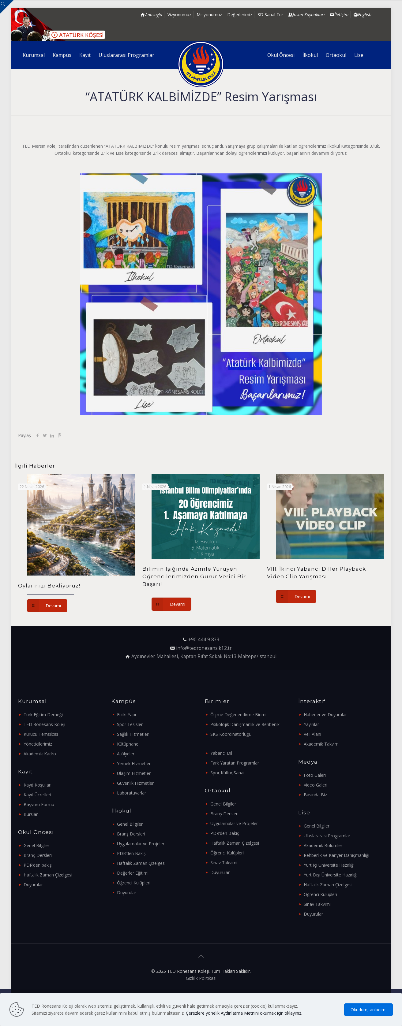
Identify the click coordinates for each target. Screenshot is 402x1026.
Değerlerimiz (239, 14)
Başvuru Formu (39, 804)
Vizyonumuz (179, 14)
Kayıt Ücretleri (37, 795)
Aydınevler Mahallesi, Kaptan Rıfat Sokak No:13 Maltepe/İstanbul (203, 656)
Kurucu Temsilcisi (41, 734)
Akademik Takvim (321, 744)
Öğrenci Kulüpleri (133, 883)
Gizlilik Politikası (201, 978)
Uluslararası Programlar (327, 836)
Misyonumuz (209, 14)
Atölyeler (125, 754)
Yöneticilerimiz (38, 744)
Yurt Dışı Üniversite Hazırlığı (331, 875)
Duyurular (33, 884)
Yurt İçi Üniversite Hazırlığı (329, 865)
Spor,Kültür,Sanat (227, 773)
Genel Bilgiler (36, 845)
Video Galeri (315, 785)
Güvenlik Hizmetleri (136, 783)
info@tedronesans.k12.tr (204, 648)
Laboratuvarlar (131, 793)
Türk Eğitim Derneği (43, 714)
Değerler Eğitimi (132, 873)
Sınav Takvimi (223, 862)
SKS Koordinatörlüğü (230, 734)
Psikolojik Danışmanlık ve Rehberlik (245, 724)
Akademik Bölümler (323, 845)
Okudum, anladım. (368, 1010)
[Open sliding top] (7, 7)
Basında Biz (315, 795)
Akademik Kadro (40, 754)
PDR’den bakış (38, 865)
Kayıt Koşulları (37, 785)
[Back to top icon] (201, 956)
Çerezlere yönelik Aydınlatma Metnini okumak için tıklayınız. (244, 1013)
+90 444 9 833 (204, 639)
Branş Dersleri (38, 855)
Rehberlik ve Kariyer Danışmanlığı (336, 855)
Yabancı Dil (221, 753)
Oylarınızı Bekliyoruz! (49, 586)
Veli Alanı (312, 734)
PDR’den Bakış (131, 853)
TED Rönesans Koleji (44, 724)
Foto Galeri (315, 775)
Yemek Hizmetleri (134, 763)
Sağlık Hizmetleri (133, 734)
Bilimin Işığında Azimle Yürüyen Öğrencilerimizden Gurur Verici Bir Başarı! (194, 576)
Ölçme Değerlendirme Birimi (238, 714)
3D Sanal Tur (270, 14)
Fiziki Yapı (126, 714)
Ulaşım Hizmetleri (134, 773)
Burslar (31, 814)
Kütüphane (127, 744)
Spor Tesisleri (130, 724)
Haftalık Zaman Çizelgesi (48, 875)
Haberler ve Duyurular (325, 714)
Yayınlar (311, 724)
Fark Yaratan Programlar (234, 763)
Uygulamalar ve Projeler (140, 843)
